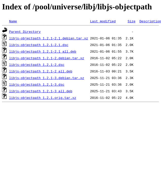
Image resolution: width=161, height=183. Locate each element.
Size (131, 21)
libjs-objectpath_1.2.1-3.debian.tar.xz (46, 77)
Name (13, 21)
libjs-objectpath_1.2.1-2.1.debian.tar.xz (48, 38)
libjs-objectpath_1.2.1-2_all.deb (40, 71)
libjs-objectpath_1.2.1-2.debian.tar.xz (46, 58)
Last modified (103, 21)
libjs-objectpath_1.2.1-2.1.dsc (38, 44)
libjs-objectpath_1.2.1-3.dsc (36, 84)
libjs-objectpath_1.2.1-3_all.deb (40, 91)
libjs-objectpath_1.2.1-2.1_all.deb (42, 51)
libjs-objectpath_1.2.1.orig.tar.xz (42, 97)
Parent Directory (25, 31)
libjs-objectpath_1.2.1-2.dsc (36, 64)
